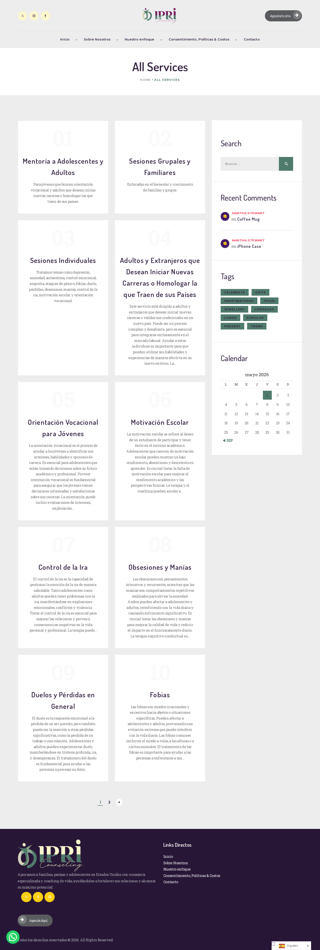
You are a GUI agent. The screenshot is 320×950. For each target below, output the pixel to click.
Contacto (170, 881)
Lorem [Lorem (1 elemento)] (230, 317)
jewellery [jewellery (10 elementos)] (234, 309)
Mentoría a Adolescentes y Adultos (63, 166)
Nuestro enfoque (176, 869)
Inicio (168, 856)
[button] (13, 937)
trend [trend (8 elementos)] (257, 326)
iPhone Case (249, 246)
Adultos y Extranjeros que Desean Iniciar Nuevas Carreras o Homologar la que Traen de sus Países (160, 277)
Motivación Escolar (160, 422)
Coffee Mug (248, 219)
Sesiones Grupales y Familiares (160, 166)
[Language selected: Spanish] (291, 945)
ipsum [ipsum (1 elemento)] (269, 301)
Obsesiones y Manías (160, 567)
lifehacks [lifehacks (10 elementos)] (264, 309)
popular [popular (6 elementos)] (255, 317)
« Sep (228, 440)
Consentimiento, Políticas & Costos (191, 875)
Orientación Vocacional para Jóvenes (63, 427)
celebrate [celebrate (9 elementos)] (234, 292)
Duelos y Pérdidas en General (63, 700)
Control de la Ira (63, 567)
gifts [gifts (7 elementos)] (260, 292)
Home (145, 79)
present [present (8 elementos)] (232, 326)
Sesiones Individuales (63, 260)
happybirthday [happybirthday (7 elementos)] (239, 301)
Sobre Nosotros (175, 862)
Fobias (160, 694)
